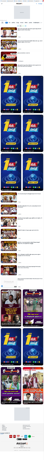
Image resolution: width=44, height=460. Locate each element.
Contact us (20, 450)
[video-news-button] (2, 36)
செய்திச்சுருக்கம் (20, 61)
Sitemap (29, 450)
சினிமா (19, 226)
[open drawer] (2, 3)
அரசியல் (19, 49)
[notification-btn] (43, 1)
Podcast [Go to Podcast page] (16, 1)
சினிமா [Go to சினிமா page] (25, 1)
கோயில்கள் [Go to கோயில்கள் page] (30, 1)
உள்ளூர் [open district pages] (40, 3)
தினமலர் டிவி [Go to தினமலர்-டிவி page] (10, 1)
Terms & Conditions (25, 450)
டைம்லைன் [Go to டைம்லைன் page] (3, 1)
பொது (19, 36)
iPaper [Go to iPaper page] (20, 1)
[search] (37, 4)
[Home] (0, 20)
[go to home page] (19, 4)
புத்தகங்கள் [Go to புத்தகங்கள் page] (36, 1)
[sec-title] (22, 433)
